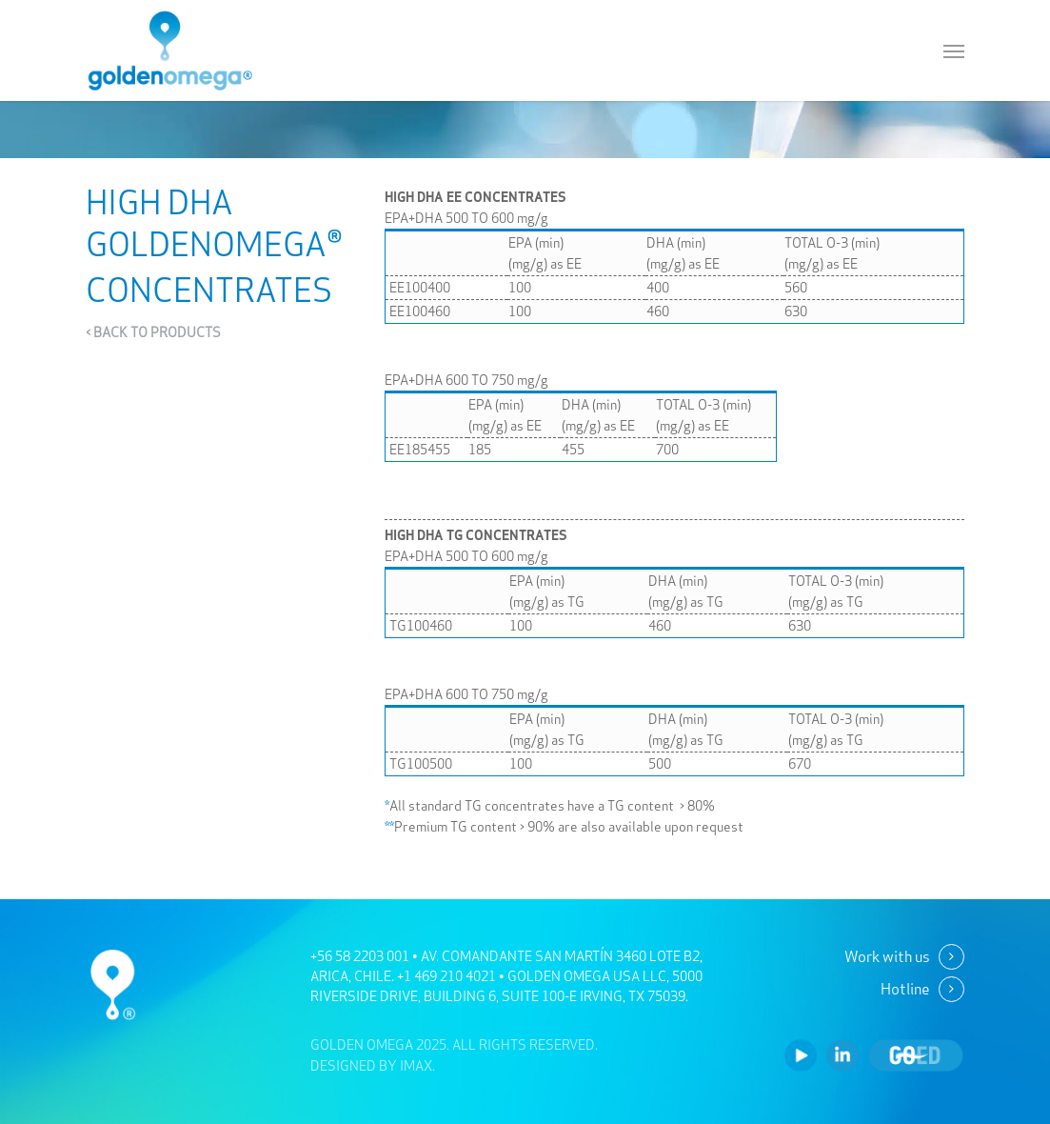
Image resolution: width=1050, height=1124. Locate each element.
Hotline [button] (905, 988)
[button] (953, 50)
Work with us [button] (887, 956)
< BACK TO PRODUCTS (153, 332)
